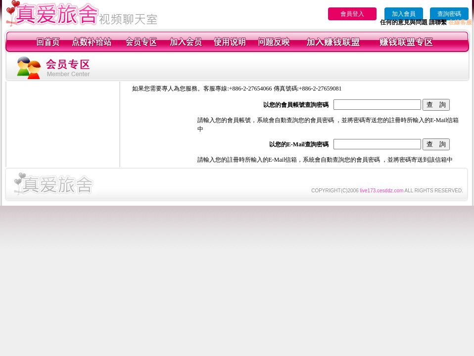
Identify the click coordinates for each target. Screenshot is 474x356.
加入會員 (404, 13)
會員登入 (352, 13)
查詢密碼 (449, 13)
